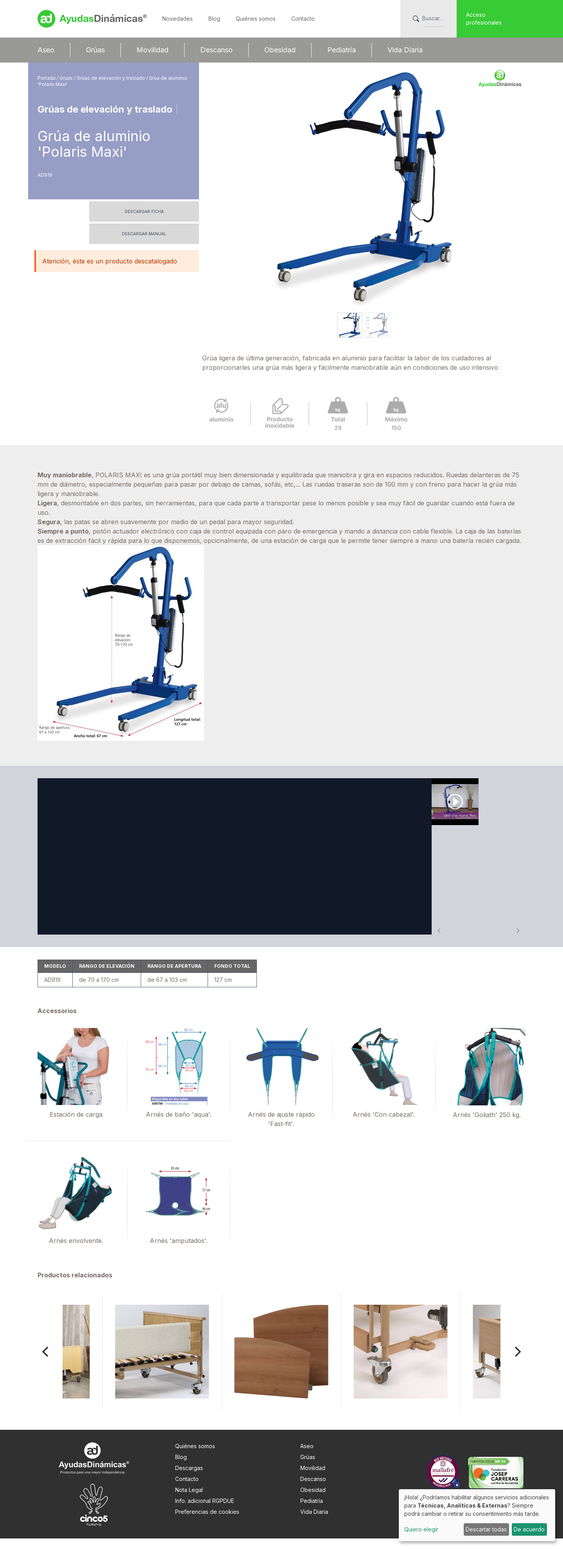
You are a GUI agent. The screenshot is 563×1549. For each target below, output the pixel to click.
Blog (214, 18)
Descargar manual (144, 233)
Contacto (303, 18)
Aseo (46, 50)
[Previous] (46, 1362)
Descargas (189, 1478)
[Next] (516, 1362)
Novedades (177, 18)
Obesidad (280, 50)
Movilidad (152, 50)
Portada (47, 78)
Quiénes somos (256, 18)
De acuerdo (529, 1529)
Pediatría (341, 50)
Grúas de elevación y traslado (111, 78)
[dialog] (477, 1515)
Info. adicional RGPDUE (204, 1511)
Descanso (216, 50)
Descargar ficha (144, 211)
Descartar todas (486, 1529)
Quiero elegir (421, 1529)
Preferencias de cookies (207, 1522)
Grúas (95, 50)
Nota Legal (189, 1500)
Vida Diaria (405, 50)
